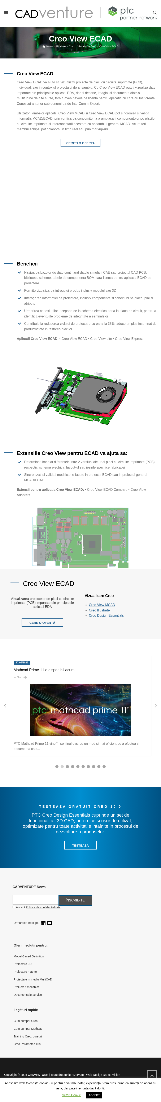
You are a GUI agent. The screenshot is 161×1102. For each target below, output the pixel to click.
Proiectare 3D (23, 964)
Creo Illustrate (99, 610)
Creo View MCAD (102, 605)
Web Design (94, 1074)
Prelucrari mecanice (27, 987)
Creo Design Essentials (106, 615)
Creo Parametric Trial (27, 1044)
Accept (37, 907)
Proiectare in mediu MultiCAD (33, 979)
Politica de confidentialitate (43, 907)
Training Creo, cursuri (28, 1036)
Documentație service (28, 994)
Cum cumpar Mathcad (28, 1028)
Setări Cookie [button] (71, 1095)
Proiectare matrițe (25, 971)
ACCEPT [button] (94, 1095)
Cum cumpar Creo (26, 1021)
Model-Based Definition (29, 956)
